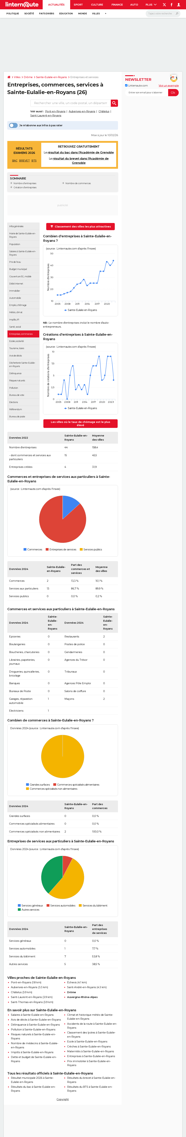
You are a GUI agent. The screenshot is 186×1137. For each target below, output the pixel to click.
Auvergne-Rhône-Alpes (82, 997)
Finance (117, 4)
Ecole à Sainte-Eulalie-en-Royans (87, 1041)
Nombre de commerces (78, 183)
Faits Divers (46, 13)
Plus (151, 4)
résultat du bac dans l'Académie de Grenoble (81, 152)
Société (29, 13)
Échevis (72, 982)
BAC (14, 160)
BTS (34, 160)
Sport (78, 4)
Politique (12, 13)
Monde (82, 13)
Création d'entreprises (25, 187)
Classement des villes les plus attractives (81, 226)
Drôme (28, 77)
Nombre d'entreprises (25, 183)
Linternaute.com (136, 85)
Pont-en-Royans (55, 111)
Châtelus (104, 111)
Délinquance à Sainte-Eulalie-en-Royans (35, 1024)
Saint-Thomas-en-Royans (27, 1002)
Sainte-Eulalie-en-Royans (51, 77)
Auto (134, 4)
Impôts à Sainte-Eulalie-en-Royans (32, 1052)
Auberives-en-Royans (82, 111)
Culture (97, 4)
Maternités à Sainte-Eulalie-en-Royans (90, 1051)
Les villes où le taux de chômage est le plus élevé (80, 423)
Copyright (63, 1099)
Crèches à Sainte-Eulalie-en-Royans (89, 1046)
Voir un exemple (169, 85)
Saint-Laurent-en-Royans (45, 115)
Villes (96, 13)
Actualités (56, 4)
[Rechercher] (163, 13)
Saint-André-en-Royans (81, 987)
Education (66, 13)
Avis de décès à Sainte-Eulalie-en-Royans (36, 1019)
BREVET (24, 160)
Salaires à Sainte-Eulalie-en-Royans (32, 1014)
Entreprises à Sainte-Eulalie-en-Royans (91, 1056)
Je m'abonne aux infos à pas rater (35, 125)
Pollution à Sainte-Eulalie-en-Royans (33, 1029)
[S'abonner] (152, 92)
